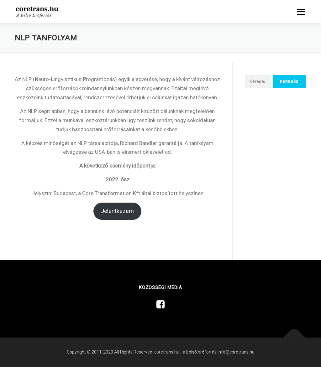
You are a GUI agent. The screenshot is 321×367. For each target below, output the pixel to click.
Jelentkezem (117, 211)
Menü (300, 11)
